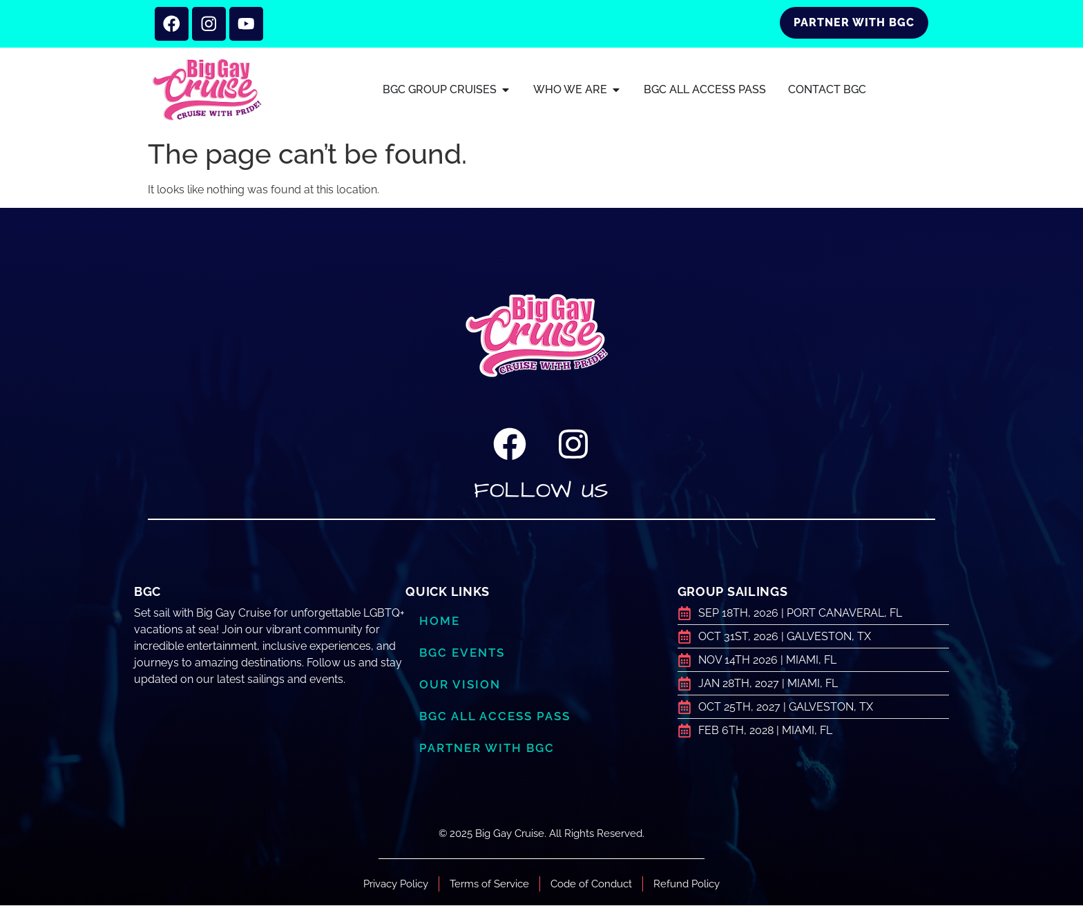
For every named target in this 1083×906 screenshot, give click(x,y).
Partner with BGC (487, 748)
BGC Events (462, 653)
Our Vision (460, 685)
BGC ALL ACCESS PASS (495, 717)
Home (439, 621)
